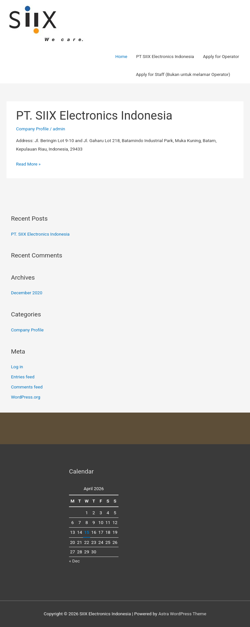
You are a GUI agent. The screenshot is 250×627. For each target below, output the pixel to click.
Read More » (28, 164)
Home (121, 56)
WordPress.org (25, 397)
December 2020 (26, 292)
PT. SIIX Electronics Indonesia (94, 116)
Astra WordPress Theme (182, 613)
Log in (17, 366)
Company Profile (32, 128)
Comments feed (27, 386)
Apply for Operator (221, 56)
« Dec (74, 560)
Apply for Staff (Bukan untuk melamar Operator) (183, 74)
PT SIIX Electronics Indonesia (165, 56)
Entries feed (23, 376)
